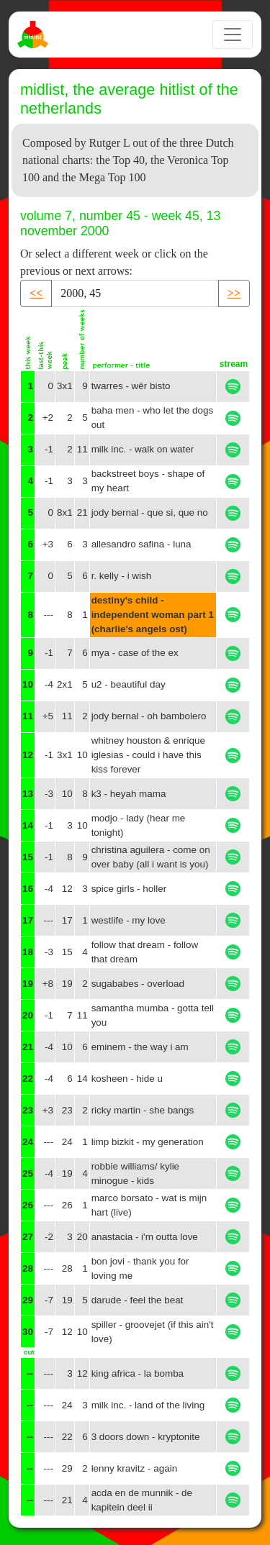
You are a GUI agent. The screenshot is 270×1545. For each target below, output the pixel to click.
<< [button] (36, 293)
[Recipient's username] (135, 293)
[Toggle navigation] (232, 34)
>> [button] (234, 293)
